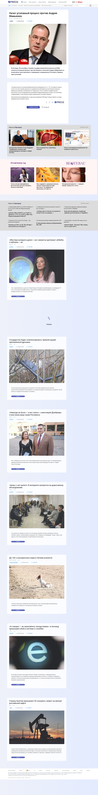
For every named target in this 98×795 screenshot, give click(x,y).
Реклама (70, 5)
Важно (11, 21)
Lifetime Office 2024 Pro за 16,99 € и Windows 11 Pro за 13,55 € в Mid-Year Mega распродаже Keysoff (20, 183)
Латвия (20, 737)
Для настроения (65, 737)
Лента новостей (32, 2)
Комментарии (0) (33, 107)
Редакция (66, 5)
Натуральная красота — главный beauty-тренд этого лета (73, 157)
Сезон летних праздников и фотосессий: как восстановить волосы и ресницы (21, 158)
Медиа (74, 737)
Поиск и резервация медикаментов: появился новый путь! (76, 134)
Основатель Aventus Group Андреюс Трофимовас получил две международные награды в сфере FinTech (21, 135)
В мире (24, 2)
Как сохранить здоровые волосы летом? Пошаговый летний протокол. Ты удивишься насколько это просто (47, 159)
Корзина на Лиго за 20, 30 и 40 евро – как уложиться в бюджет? (21, 193)
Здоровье (56, 737)
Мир (28, 737)
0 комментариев (20, 21)
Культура (48, 737)
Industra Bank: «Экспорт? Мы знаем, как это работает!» (76, 193)
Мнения (88, 737)
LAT (9, 5)
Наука (81, 737)
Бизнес (40, 737)
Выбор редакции (52, 2)
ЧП (34, 737)
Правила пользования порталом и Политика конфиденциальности (22, 743)
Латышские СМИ (62, 2)
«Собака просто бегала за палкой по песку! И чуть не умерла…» (48, 182)
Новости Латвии (42, 2)
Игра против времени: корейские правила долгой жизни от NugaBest (76, 182)
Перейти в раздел (84, 127)
